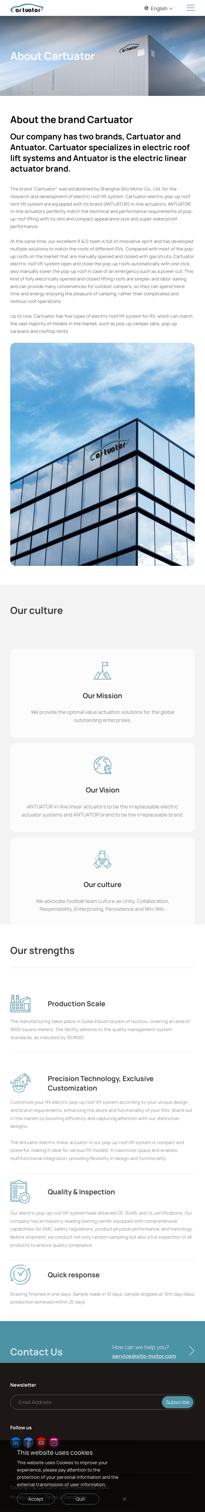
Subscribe (177, 1402)
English (158, 8)
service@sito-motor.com (144, 1369)
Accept (35, 1499)
